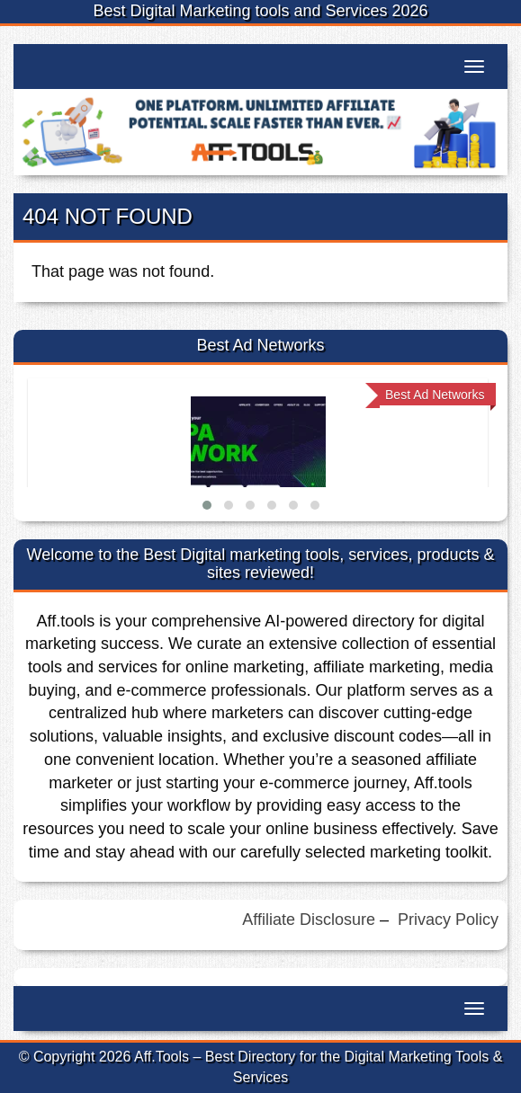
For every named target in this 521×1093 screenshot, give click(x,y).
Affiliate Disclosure (308, 920)
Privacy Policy (448, 920)
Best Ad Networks (435, 394)
